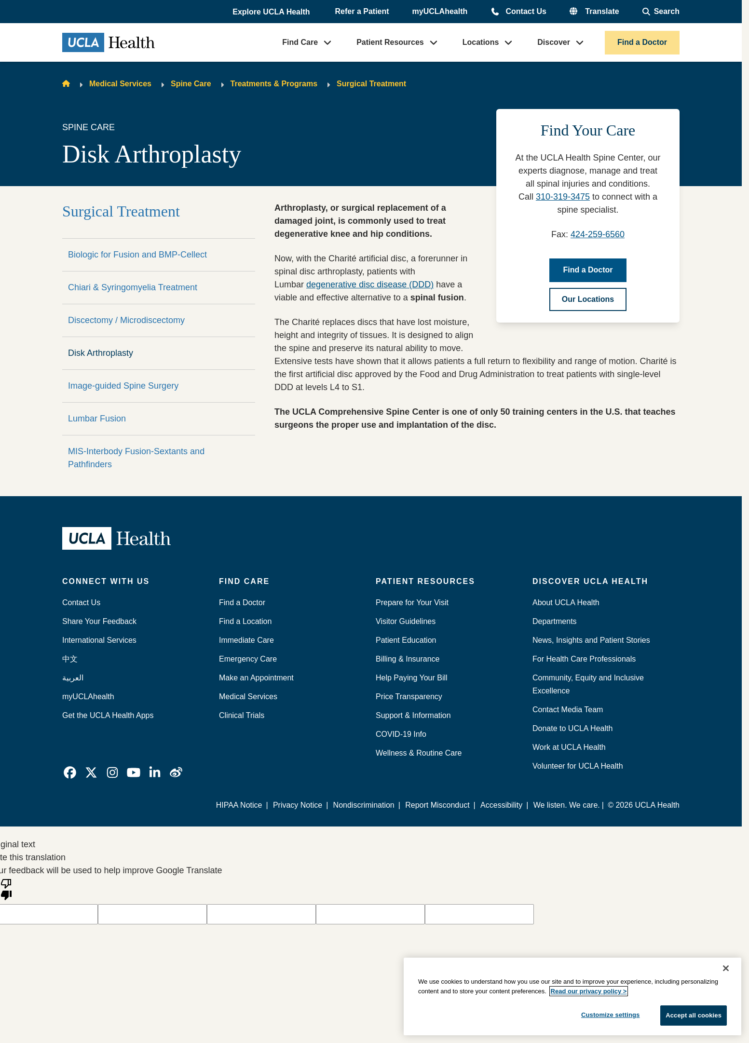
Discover (553, 42)
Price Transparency (409, 696)
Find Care (300, 42)
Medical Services (120, 84)
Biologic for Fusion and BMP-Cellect (137, 254)
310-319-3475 (563, 197)
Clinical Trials (241, 715)
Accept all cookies (694, 1015)
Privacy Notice (298, 805)
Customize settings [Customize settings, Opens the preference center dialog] (610, 1014)
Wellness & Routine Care (419, 753)
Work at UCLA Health (569, 747)
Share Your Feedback (99, 621)
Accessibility (501, 805)
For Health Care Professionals (584, 659)
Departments (554, 621)
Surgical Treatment (371, 84)
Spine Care (191, 84)
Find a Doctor (642, 42)
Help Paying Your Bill (412, 678)
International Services (99, 640)
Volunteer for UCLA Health (577, 766)
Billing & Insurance (408, 659)
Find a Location (245, 621)
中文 (70, 659)
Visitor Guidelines (406, 621)
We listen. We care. (566, 805)
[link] (70, 772)
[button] (272, 12)
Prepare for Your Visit (412, 602)
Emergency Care (248, 659)
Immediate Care (246, 640)
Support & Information (413, 715)
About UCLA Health (565, 602)
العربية (72, 678)
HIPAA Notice (240, 805)
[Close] (725, 968)
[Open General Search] (661, 11)
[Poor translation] (6, 888)
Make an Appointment (256, 678)
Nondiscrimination (364, 805)
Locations (481, 42)
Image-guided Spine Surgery (123, 386)
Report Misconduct (438, 805)
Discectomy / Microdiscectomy (126, 320)
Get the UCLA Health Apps (107, 715)
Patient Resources (390, 42)
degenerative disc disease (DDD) (370, 284)
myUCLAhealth (440, 11)
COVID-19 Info (401, 734)
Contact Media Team (567, 709)
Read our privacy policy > (589, 991)
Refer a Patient (362, 11)
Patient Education (406, 640)
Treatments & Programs (274, 84)
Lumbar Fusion (97, 418)
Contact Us (525, 11)
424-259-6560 (598, 234)
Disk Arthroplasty (100, 353)
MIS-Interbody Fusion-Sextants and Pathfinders (136, 458)
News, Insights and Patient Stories (591, 640)
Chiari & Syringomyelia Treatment (132, 287)
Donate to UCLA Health (572, 728)
